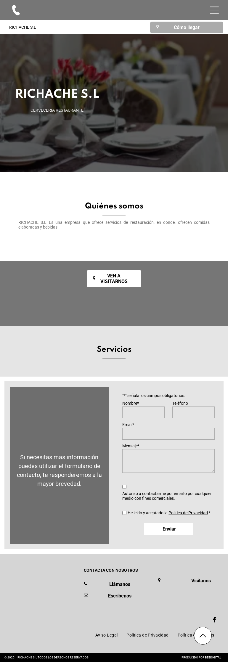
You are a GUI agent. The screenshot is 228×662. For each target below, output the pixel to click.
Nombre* (130, 403)
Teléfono (180, 403)
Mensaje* (130, 446)
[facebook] (215, 621)
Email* (128, 424)
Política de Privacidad (188, 512)
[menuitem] (106, 635)
